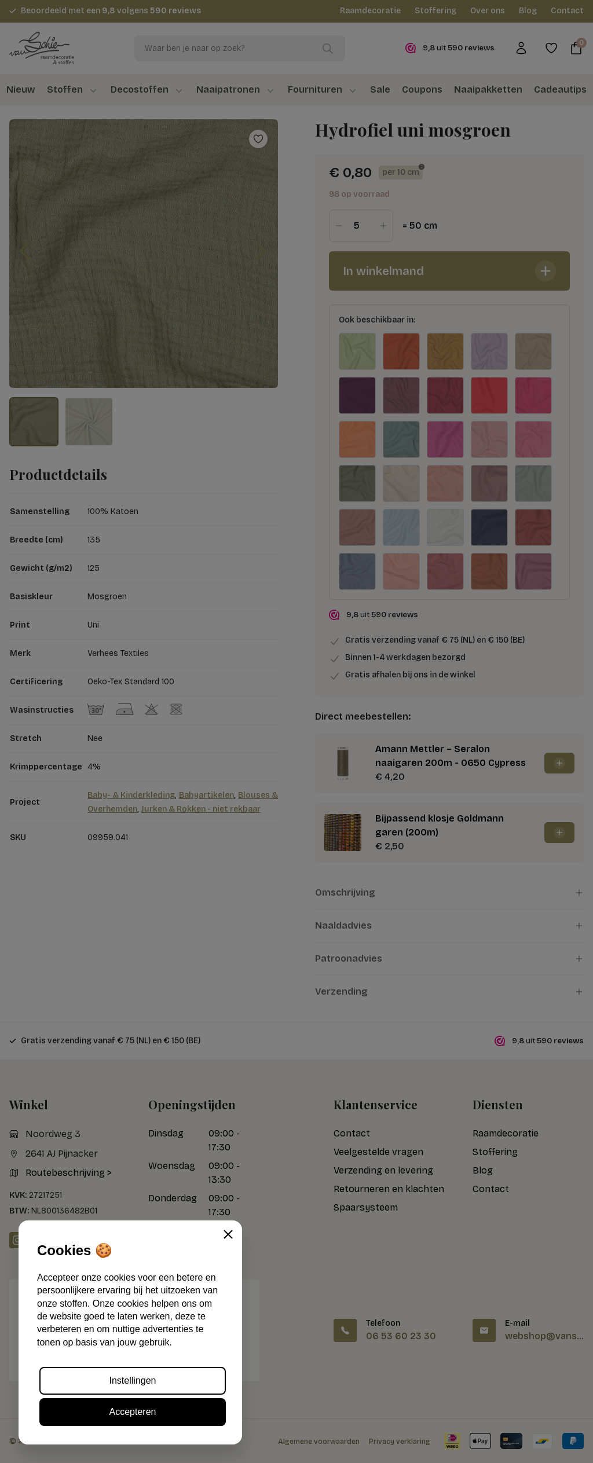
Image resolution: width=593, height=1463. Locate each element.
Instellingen (132, 1380)
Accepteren (132, 1412)
